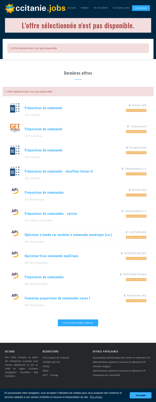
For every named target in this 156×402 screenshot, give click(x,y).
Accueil (72, 7)
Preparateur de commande (106, 375)
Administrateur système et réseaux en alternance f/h (119, 361)
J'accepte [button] (141, 395)
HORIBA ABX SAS (51, 361)
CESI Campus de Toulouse (56, 357)
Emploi (85, 7)
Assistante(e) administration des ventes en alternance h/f (121, 357)
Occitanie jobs (121, 7)
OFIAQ (46, 366)
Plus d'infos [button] (96, 397)
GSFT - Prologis (50, 375)
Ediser (46, 370)
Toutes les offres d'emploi (78, 323)
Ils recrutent (101, 7)
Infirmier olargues (102, 366)
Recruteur (141, 8)
